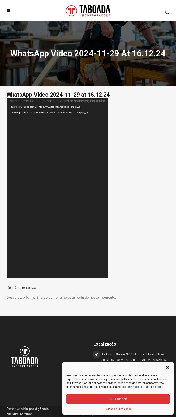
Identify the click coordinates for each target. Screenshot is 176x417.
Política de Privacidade (118, 408)
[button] (167, 367)
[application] (57, 188)
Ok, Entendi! (118, 399)
